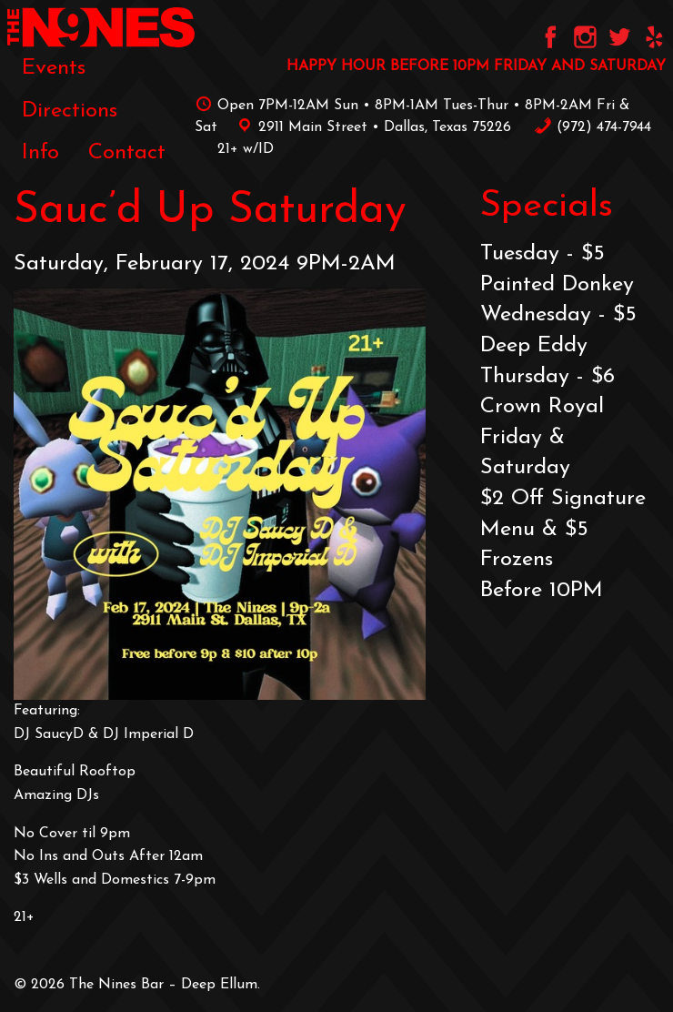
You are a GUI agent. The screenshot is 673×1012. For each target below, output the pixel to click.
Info (40, 153)
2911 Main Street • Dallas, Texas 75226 (371, 127)
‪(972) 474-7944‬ (592, 127)
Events (53, 68)
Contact (127, 153)
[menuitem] (53, 68)
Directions (69, 111)
